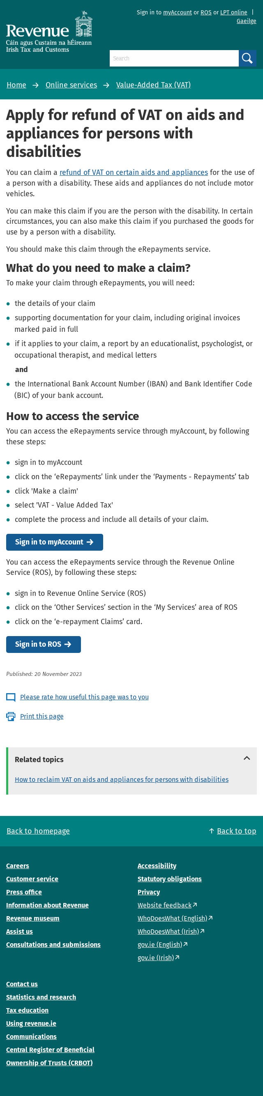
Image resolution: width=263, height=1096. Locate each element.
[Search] (174, 58)
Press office (24, 892)
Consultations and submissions (53, 945)
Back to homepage (38, 831)
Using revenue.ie (31, 1023)
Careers (17, 866)
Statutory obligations (170, 879)
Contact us (22, 984)
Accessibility (157, 866)
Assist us (19, 931)
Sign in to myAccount (49, 542)
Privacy (149, 892)
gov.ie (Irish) (156, 958)
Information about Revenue (47, 905)
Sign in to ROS (38, 644)
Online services (71, 85)
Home (16, 85)
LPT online (233, 12)
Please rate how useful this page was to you (84, 697)
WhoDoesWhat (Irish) (168, 931)
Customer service (32, 879)
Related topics (39, 759)
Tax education (27, 1010)
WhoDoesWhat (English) (172, 918)
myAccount (177, 12)
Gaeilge (246, 21)
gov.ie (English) (160, 945)
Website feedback (164, 905)
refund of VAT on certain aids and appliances (134, 172)
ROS (206, 12)
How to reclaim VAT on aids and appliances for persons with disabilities (121, 780)
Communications (31, 1037)
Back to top (236, 831)
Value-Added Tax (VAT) (153, 85)
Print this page (42, 716)
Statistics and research (41, 997)
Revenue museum (33, 918)
